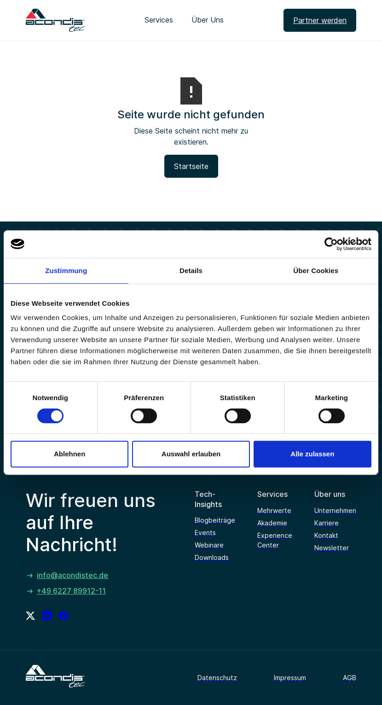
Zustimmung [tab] (66, 270)
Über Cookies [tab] (315, 270)
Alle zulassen (312, 454)
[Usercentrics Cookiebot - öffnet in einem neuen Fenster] (331, 244)
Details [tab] (191, 270)
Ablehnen (69, 454)
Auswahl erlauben (191, 454)
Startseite (191, 166)
